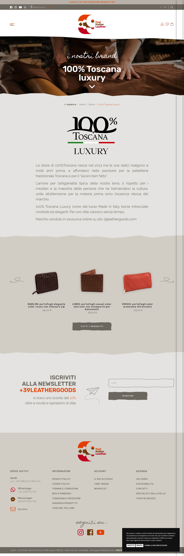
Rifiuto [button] (139, 545)
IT (161, 7)
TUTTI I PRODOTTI (92, 326)
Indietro (70, 104)
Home (82, 104)
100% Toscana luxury (109, 104)
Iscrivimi (128, 396)
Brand (92, 104)
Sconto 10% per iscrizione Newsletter (92, 2)
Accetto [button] (130, 545)
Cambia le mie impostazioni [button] (155, 545)
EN (165, 7)
